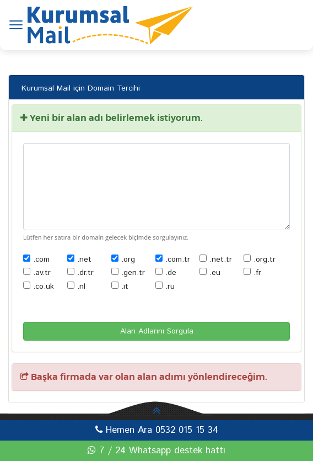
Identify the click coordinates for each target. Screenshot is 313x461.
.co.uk (38, 286)
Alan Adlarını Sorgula (156, 331)
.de (165, 272)
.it (119, 286)
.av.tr (37, 272)
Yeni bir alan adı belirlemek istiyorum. (111, 118)
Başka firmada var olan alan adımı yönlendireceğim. (143, 377)
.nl (76, 286)
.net (79, 259)
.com (36, 259)
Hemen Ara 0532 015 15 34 (156, 430)
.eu (209, 272)
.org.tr (260, 259)
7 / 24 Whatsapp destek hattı (156, 450)
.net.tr (215, 259)
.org (123, 259)
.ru (165, 286)
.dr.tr (80, 272)
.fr (252, 272)
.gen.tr (128, 272)
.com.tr (172, 259)
